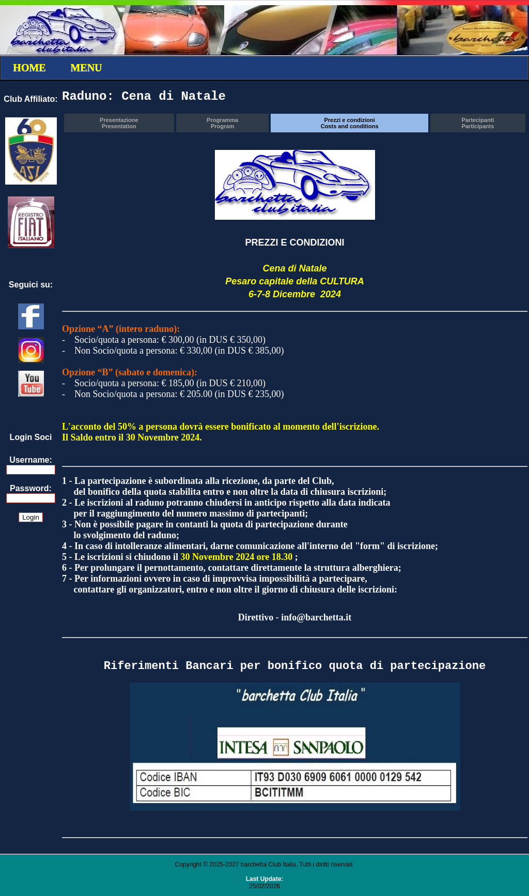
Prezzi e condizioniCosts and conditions (350, 123)
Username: (30, 459)
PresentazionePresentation (119, 123)
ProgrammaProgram (222, 123)
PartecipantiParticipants (477, 123)
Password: (31, 488)
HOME (29, 67)
